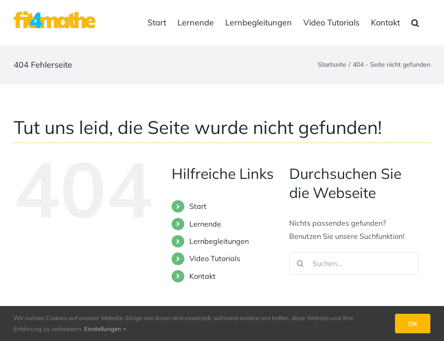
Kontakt (202, 276)
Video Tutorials (214, 258)
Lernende (205, 223)
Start (198, 206)
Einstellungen (105, 328)
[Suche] (300, 263)
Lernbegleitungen (219, 241)
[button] (415, 22)
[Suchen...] (354, 263)
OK (412, 323)
